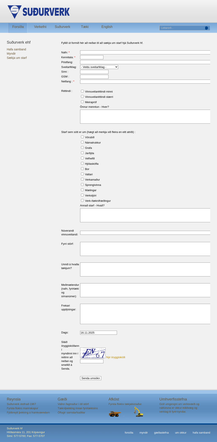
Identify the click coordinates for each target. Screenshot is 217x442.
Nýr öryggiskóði (115, 357)
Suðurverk (62, 27)
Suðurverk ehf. (71, 12)
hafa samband (201, 432)
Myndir (11, 53)
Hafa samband (16, 49)
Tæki (85, 27)
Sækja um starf (17, 57)
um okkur (180, 432)
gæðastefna (161, 432)
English (107, 27)
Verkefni (40, 27)
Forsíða (18, 27)
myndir (143, 432)
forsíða (129, 432)
